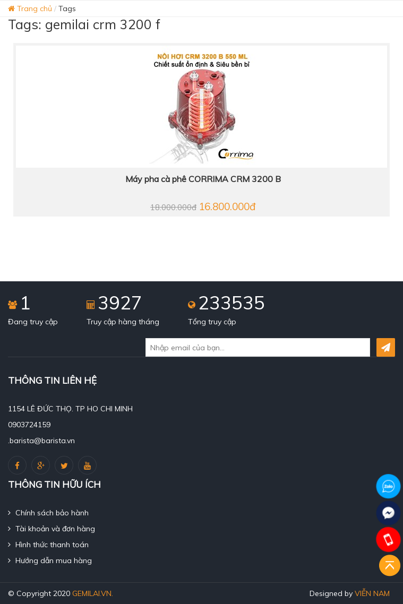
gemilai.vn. (92, 593)
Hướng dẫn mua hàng (50, 560)
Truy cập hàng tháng (123, 321)
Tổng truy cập (212, 321)
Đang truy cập (33, 321)
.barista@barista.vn (41, 440)
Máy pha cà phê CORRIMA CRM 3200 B (203, 179)
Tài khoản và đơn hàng (51, 528)
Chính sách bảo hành (48, 512)
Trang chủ (30, 8)
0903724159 (29, 424)
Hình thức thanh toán (48, 544)
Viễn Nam (372, 593)
